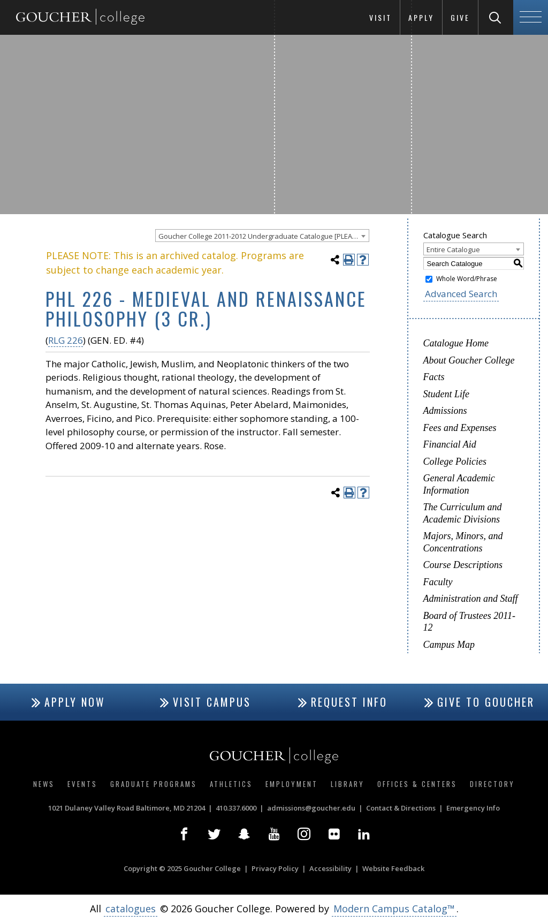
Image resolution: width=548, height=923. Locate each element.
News (44, 783)
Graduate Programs (153, 783)
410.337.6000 (236, 808)
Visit (380, 17)
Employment (291, 783)
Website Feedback (393, 868)
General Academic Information (459, 484)
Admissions (445, 410)
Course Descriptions (463, 564)
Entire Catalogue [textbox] (453, 249)
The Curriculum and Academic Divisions (462, 513)
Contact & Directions (401, 808)
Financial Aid (449, 444)
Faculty (438, 582)
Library (347, 783)
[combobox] (262, 235)
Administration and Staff (470, 598)
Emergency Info (473, 808)
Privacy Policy (275, 868)
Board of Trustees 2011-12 (469, 621)
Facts (434, 377)
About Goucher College (469, 360)
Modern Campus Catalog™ (394, 908)
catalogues (130, 908)
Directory (492, 783)
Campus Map (449, 644)
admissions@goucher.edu (311, 808)
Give (460, 17)
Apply (421, 17)
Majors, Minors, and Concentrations (463, 542)
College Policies (454, 461)
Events (82, 783)
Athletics (231, 783)
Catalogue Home (456, 343)
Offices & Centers (417, 783)
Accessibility (330, 868)
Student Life (446, 394)
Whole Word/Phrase (466, 278)
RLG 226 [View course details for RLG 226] (65, 340)
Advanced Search (461, 294)
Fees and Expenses (460, 427)
